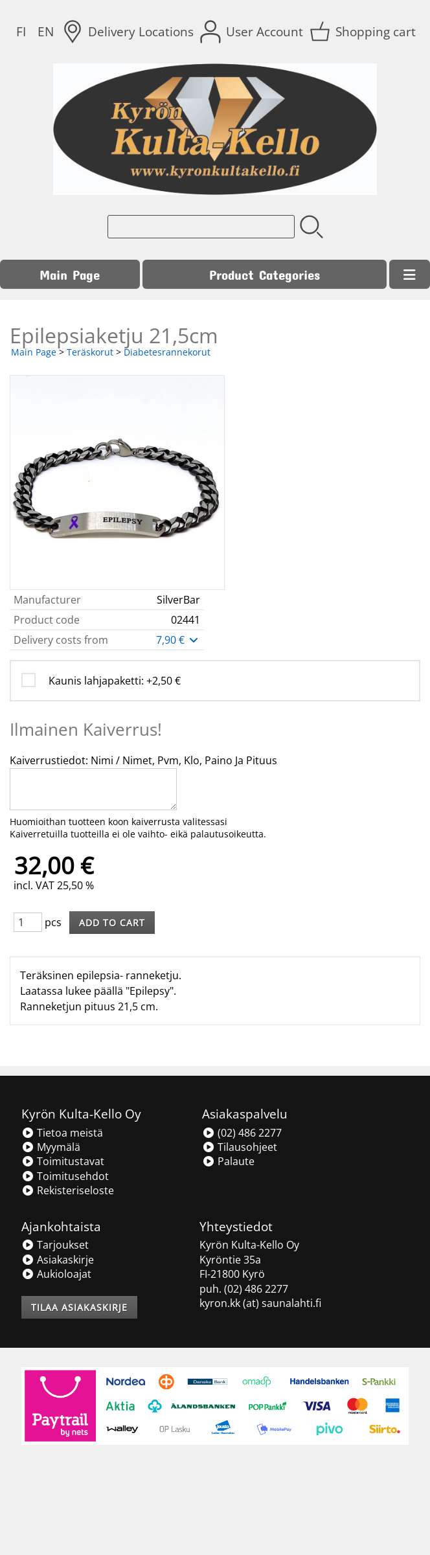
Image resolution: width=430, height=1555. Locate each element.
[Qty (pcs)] (28, 922)
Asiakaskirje (57, 1260)
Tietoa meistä (62, 1133)
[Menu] (409, 274)
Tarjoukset (55, 1245)
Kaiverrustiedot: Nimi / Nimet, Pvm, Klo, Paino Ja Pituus (143, 760)
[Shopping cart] (364, 31)
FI (21, 31)
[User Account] (253, 31)
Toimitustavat (62, 1161)
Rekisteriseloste (67, 1190)
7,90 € (178, 640)
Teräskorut (90, 352)
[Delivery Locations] (129, 31)
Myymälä (50, 1147)
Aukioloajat (56, 1274)
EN (46, 31)
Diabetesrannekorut (167, 352)
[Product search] (201, 226)
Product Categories (264, 274)
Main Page (70, 274)
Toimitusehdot (65, 1176)
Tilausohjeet (239, 1147)
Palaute (228, 1161)
